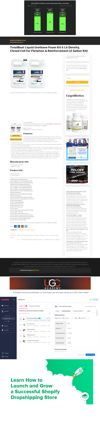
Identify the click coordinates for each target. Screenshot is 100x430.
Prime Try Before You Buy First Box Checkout (21, 215)
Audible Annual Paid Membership (18, 179)
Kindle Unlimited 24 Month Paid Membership (21, 182)
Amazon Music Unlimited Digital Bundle (20, 218)
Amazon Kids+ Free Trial (16, 212)
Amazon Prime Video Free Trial (18, 220)
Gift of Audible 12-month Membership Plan (21, 181)
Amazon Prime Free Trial (16, 203)
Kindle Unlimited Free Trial (16, 205)
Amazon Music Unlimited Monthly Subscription (22, 216)
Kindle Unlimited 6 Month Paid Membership (21, 197)
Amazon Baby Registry (16, 200)
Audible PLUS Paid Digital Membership (20, 184)
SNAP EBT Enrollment (15, 192)
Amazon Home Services (16, 207)
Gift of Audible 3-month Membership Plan (21, 186)
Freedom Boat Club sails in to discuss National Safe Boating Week (75, 204)
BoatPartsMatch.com (18, 40)
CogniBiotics (75, 95)
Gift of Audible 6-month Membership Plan (21, 187)
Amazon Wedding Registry (17, 202)
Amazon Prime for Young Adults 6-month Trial (22, 199)
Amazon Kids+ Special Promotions (19, 213)
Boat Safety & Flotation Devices (26, 230)
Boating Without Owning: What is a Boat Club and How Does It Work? (76, 192)
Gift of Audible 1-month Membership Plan (21, 189)
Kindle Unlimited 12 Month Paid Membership (21, 190)
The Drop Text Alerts (15, 195)
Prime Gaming (14, 208)
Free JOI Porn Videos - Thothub (74, 215)
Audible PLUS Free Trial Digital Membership (21, 194)
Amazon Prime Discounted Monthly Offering (21, 210)
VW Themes (36, 270)
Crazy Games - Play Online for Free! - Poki (76, 241)
